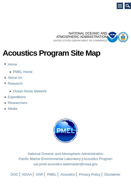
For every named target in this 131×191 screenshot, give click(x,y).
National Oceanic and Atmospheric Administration (65, 154)
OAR (39, 174)
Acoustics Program (97, 159)
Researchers (18, 103)
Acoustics (67, 174)
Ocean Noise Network (29, 91)
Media (12, 109)
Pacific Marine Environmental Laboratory (50, 159)
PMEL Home (22, 72)
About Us (15, 78)
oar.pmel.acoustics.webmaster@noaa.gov (65, 164)
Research (15, 83)
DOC (14, 174)
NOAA (27, 174)
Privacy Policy (90, 174)
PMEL (51, 174)
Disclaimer (112, 174)
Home (12, 64)
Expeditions (17, 97)
